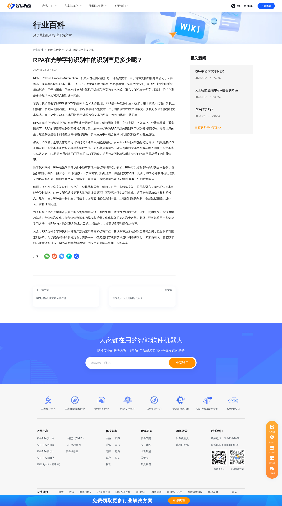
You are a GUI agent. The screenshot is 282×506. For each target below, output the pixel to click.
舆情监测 (156, 492)
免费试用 (182, 363)
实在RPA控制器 (45, 457)
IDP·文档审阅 (73, 444)
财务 (117, 457)
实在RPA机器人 (45, 451)
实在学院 (146, 438)
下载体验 (266, 5)
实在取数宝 (72, 451)
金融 (108, 438)
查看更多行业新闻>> (208, 127)
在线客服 (213, 492)
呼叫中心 (141, 492)
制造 (108, 464)
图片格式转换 (195, 492)
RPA (71, 492)
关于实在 (146, 457)
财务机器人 (85, 492)
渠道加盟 (146, 451)
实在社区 (146, 444)
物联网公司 (103, 492)
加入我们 (146, 464)
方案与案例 (71, 5)
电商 (108, 451)
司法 (117, 444)
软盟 (61, 492)
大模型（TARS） (75, 438)
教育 (117, 451)
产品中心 (48, 5)
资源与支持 (96, 5)
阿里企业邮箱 (123, 492)
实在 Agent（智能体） (49, 464)
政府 (108, 457)
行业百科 (38, 49)
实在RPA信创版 (45, 444)
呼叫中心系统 (174, 492)
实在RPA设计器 (45, 438)
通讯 (108, 444)
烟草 (117, 438)
